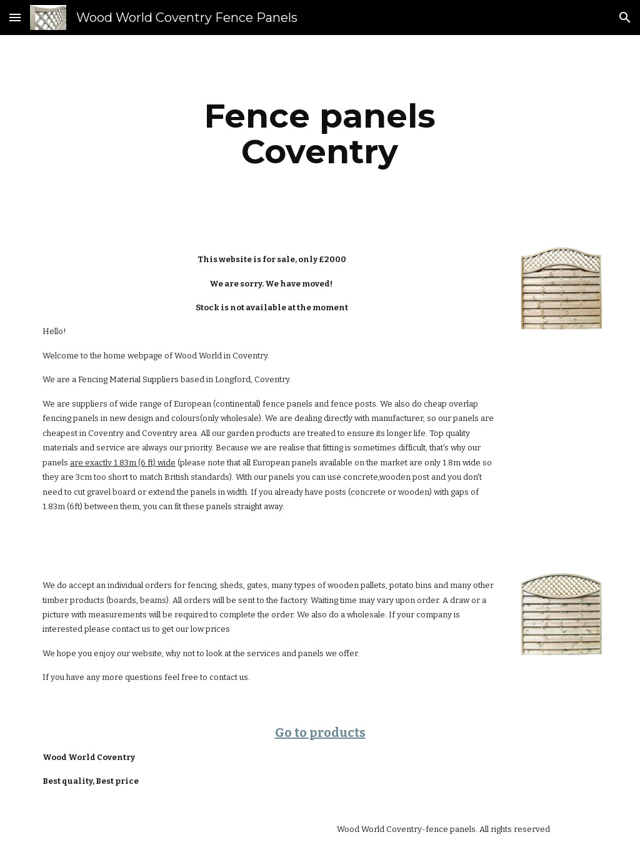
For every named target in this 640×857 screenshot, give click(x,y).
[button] (15, 17)
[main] (320, 133)
